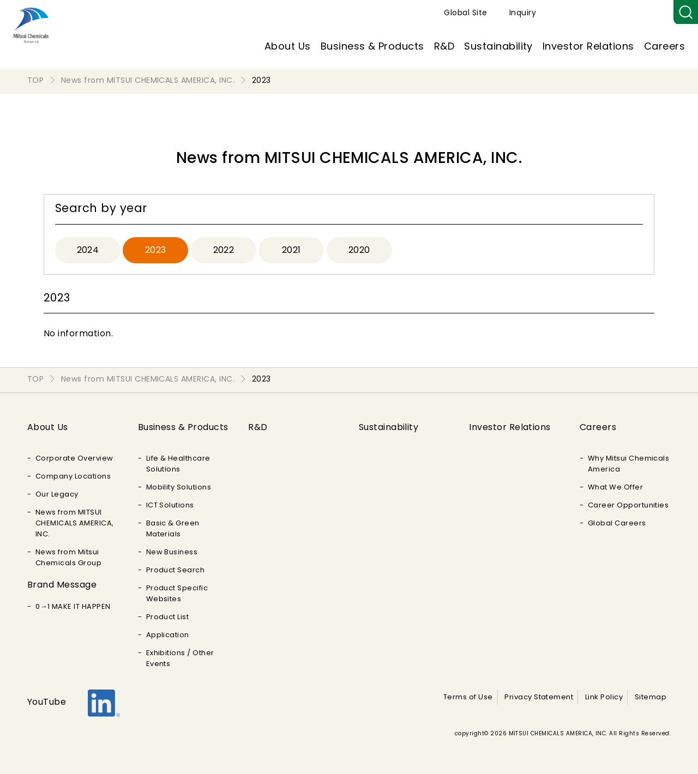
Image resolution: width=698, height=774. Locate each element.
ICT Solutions (170, 505)
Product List (167, 617)
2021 (291, 250)
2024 (88, 250)
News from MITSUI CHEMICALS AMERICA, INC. (74, 523)
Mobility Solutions (179, 487)
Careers (664, 46)
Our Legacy (57, 494)
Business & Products (372, 46)
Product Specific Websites (177, 593)
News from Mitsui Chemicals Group (68, 557)
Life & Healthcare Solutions (178, 463)
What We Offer (615, 487)
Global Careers (617, 523)
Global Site (591, 12)
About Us (287, 46)
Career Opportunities (628, 505)
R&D (444, 46)
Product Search (175, 570)
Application (167, 635)
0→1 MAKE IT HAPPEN (73, 606)
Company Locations (73, 476)
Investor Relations (588, 46)
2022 (223, 250)
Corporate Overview (74, 458)
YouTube (46, 702)
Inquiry (649, 12)
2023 (155, 250)
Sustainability (498, 46)
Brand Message (62, 584)
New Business (172, 552)
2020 (359, 250)
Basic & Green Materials (173, 528)
